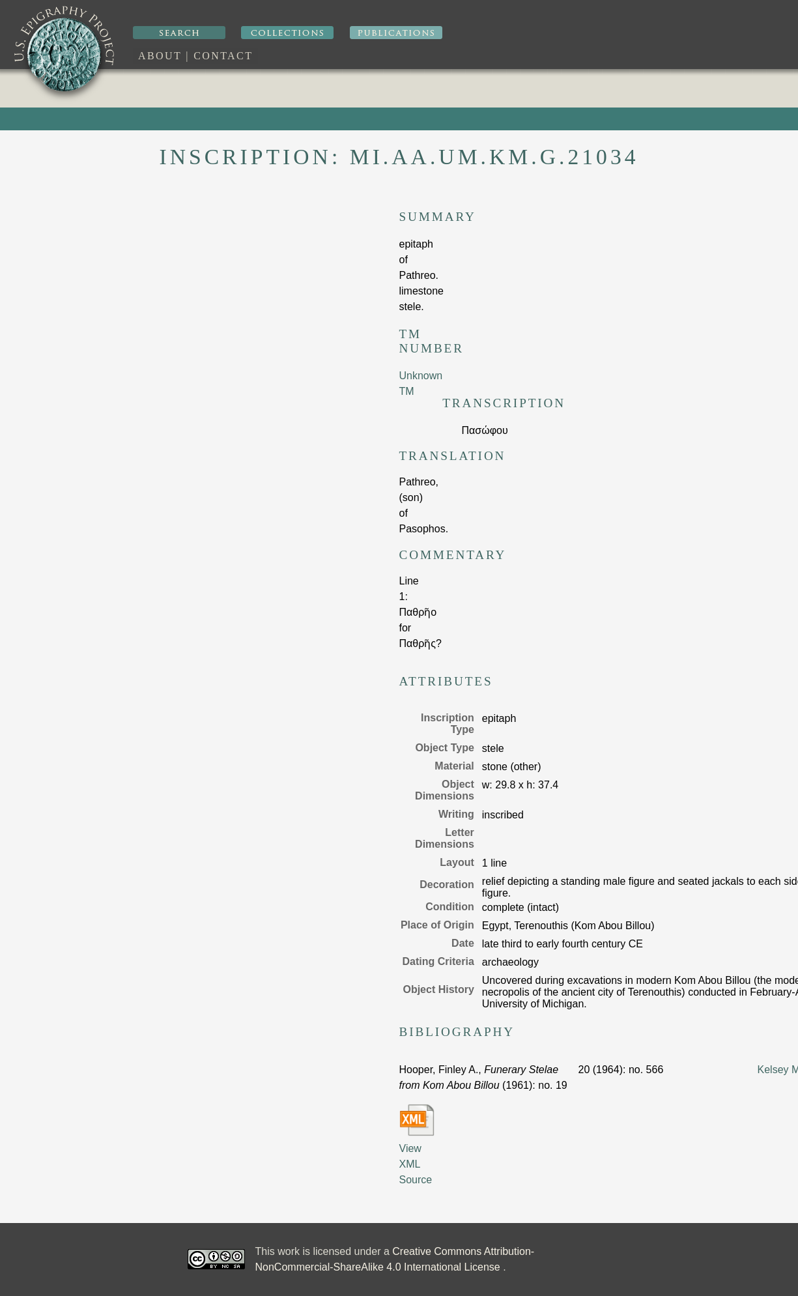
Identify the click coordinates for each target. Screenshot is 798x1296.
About (160, 55)
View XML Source (417, 1144)
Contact (223, 55)
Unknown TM (421, 383)
